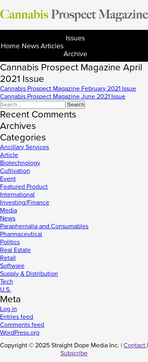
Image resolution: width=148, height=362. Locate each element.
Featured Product (24, 187)
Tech (6, 282)
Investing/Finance (24, 203)
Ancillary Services (24, 147)
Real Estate (15, 250)
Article (9, 155)
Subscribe (74, 353)
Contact (135, 345)
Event (8, 179)
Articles (52, 46)
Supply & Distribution (29, 274)
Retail (8, 258)
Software (12, 266)
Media (8, 210)
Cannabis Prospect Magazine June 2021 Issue (63, 96)
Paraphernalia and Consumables (44, 226)
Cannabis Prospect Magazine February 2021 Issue (68, 89)
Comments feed (22, 325)
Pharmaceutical (21, 234)
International (17, 195)
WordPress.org (19, 333)
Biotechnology (20, 163)
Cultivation (15, 171)
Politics (10, 242)
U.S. (5, 290)
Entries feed (16, 317)
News (30, 46)
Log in (8, 309)
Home (10, 46)
